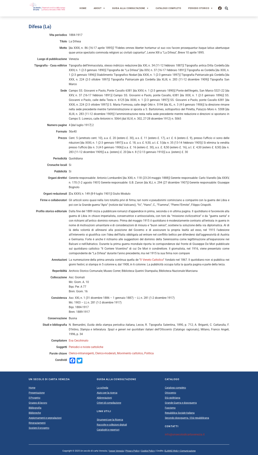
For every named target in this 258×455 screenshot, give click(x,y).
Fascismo (170, 407)
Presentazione (37, 392)
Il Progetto (34, 397)
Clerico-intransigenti (81, 353)
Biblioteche (35, 412)
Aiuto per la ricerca (107, 392)
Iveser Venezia (116, 450)
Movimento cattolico (130, 353)
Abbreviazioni (104, 397)
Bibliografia (35, 407)
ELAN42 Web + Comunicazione (180, 450)
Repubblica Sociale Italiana (180, 412)
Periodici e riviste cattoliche (86, 347)
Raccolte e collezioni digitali (112, 424)
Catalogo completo (168, 8)
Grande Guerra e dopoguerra (181, 402)
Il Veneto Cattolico (151, 259)
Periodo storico (200, 8)
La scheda (102, 387)
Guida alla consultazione (130, 8)
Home (83, 8)
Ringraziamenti (37, 422)
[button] (226, 8)
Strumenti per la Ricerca (110, 419)
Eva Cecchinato (78, 340)
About (99, 8)
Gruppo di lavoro (38, 402)
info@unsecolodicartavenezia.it (185, 434)
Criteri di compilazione (109, 402)
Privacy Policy (132, 450)
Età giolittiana (172, 397)
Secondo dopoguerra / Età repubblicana (187, 417)
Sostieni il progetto (39, 427)
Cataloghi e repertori (108, 429)
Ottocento (170, 392)
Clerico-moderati (105, 353)
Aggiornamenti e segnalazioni (45, 417)
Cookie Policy (148, 450)
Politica (149, 353)
